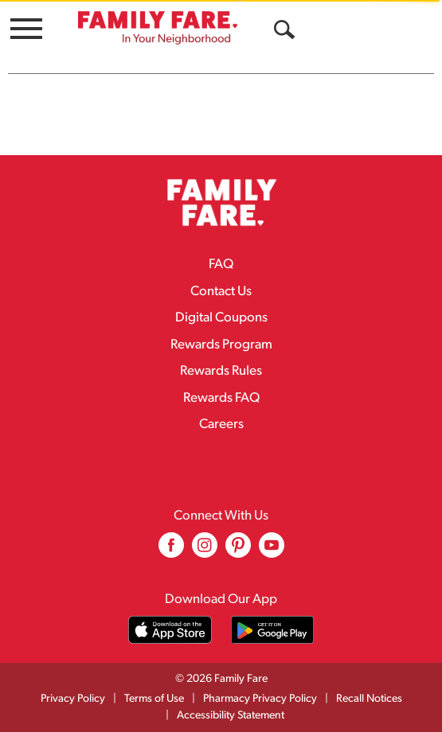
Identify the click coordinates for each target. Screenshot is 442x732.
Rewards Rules (221, 371)
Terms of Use (154, 699)
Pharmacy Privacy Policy (260, 699)
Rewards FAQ (221, 398)
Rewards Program (221, 345)
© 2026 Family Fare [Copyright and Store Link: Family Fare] (221, 679)
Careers (221, 424)
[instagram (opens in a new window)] (204, 551)
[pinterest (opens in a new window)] (238, 551)
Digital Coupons (221, 318)
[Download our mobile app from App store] (170, 630)
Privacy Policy (73, 699)
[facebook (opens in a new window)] (171, 551)
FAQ (221, 264)
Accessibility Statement (230, 716)
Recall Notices (369, 699)
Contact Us (221, 291)
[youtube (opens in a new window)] (271, 551)
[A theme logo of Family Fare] (157, 27)
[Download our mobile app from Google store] (273, 630)
